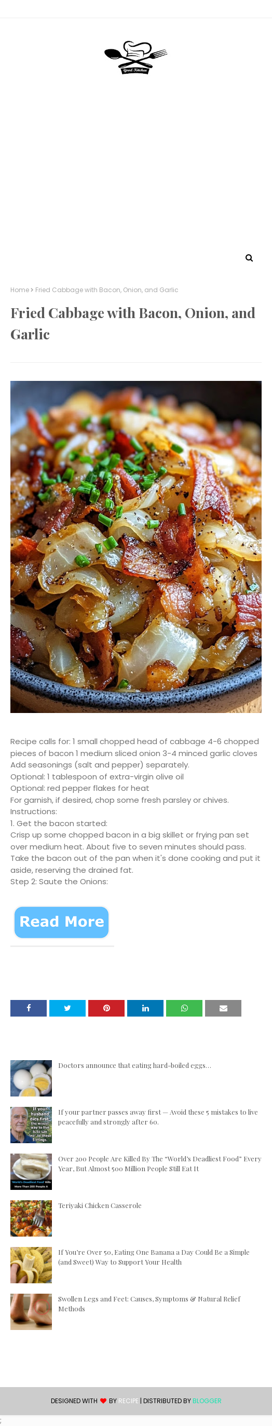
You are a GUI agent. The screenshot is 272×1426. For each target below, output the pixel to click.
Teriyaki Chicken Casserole (100, 1205)
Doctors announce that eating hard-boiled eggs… (134, 1065)
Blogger (207, 1400)
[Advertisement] (136, 172)
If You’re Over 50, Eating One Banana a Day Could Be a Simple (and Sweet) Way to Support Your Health (154, 1257)
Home (19, 290)
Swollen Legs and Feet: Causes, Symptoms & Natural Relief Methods (149, 1303)
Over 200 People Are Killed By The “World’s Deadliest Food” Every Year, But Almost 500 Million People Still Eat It (160, 1163)
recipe (128, 1400)
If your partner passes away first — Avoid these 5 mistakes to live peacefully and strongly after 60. (158, 1117)
